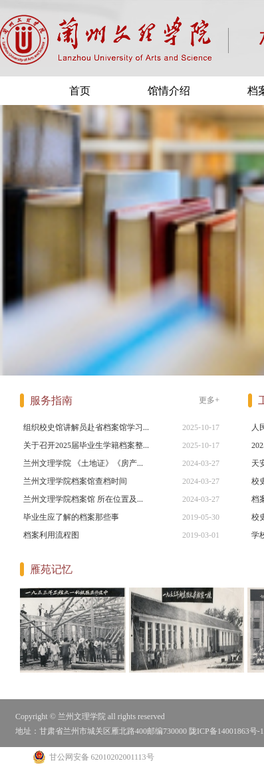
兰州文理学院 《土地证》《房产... (83, 463)
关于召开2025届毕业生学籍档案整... (86, 445)
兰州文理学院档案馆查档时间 (75, 481)
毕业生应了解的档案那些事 (71, 517)
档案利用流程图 (51, 535)
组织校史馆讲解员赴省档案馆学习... (86, 427)
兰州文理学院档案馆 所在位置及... (83, 499)
